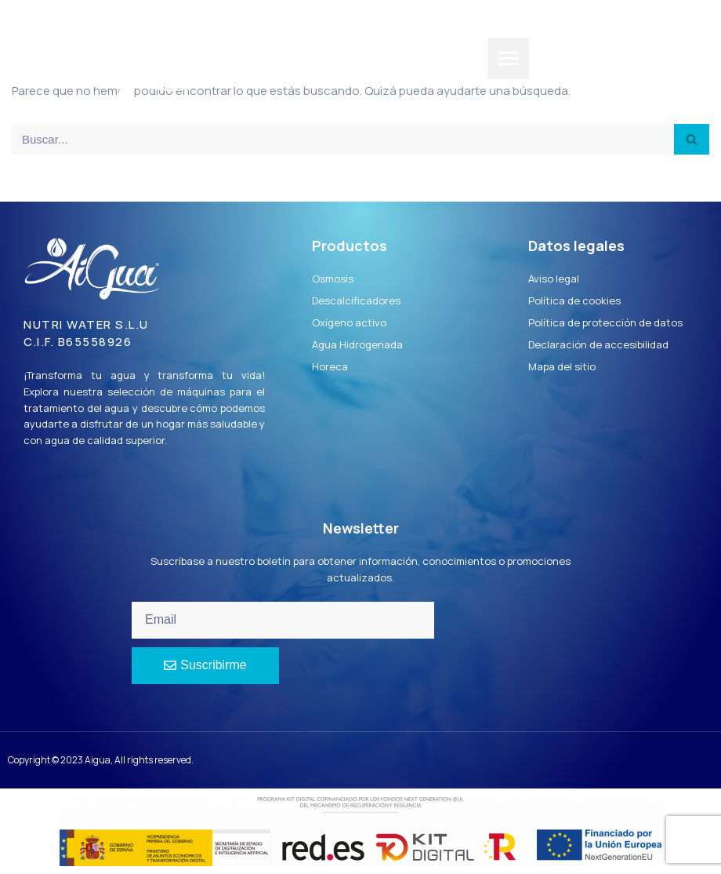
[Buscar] (343, 139)
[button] (508, 58)
